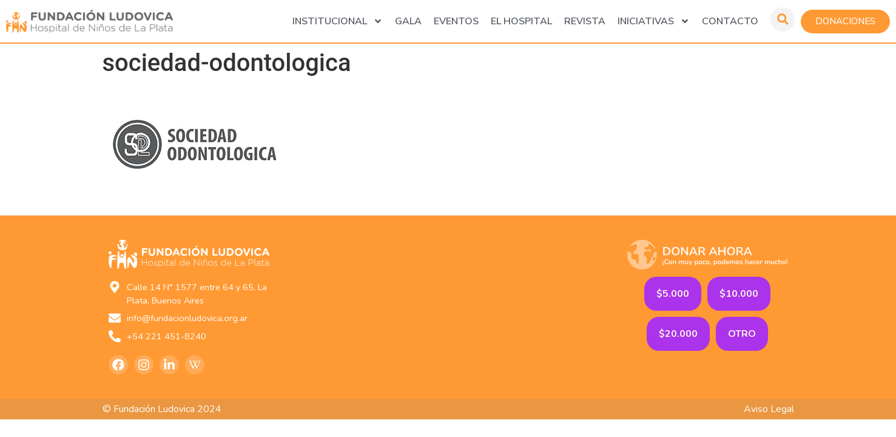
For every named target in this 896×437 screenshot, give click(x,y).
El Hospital (521, 21)
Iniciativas (654, 21)
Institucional (337, 21)
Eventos (456, 21)
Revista (584, 21)
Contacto (730, 21)
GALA (408, 21)
